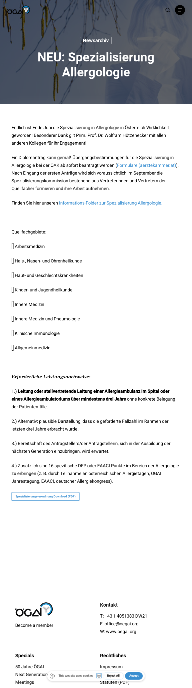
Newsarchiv (96, 40)
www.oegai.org (121, 631)
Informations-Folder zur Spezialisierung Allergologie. (111, 203)
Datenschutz (112, 674)
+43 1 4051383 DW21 (126, 616)
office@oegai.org (121, 624)
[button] (180, 9)
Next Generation (31, 674)
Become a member (34, 625)
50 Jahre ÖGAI (29, 667)
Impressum (111, 667)
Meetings (24, 682)
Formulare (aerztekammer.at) (146, 165)
